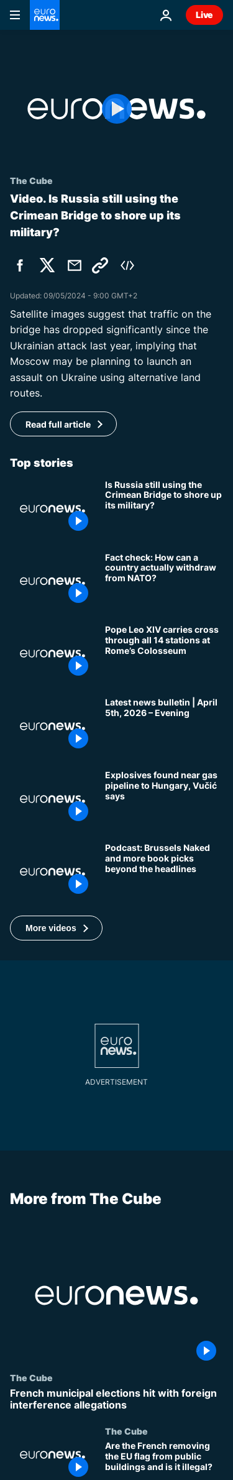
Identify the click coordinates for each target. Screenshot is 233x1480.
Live (204, 14)
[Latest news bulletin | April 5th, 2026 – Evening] (164, 726)
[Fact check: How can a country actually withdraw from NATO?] (164, 581)
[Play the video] (116, 109)
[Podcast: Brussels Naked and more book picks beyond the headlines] (164, 872)
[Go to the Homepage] (45, 15)
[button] (56, 928)
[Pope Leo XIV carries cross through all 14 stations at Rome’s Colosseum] (164, 654)
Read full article (58, 424)
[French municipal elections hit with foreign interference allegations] (116, 1399)
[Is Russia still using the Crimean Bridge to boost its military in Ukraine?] (164, 509)
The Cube (31, 1377)
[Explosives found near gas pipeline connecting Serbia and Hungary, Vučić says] (164, 799)
